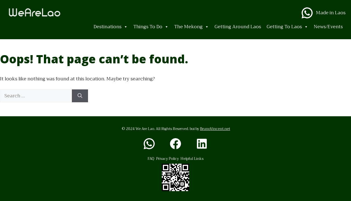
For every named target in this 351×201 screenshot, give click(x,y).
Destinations (111, 27)
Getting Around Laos (237, 27)
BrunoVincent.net (215, 129)
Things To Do (151, 27)
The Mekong (191, 27)
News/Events (328, 27)
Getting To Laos (287, 27)
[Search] (80, 96)
